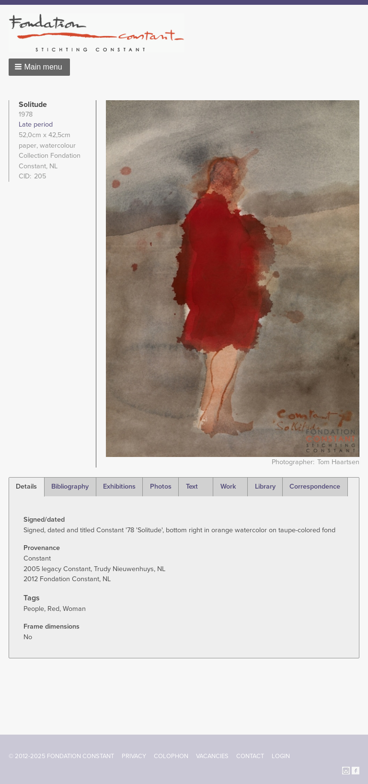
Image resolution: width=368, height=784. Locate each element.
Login (281, 756)
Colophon (171, 756)
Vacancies (212, 756)
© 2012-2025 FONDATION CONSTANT (61, 756)
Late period (36, 124)
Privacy (134, 756)
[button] (39, 67)
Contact (250, 756)
